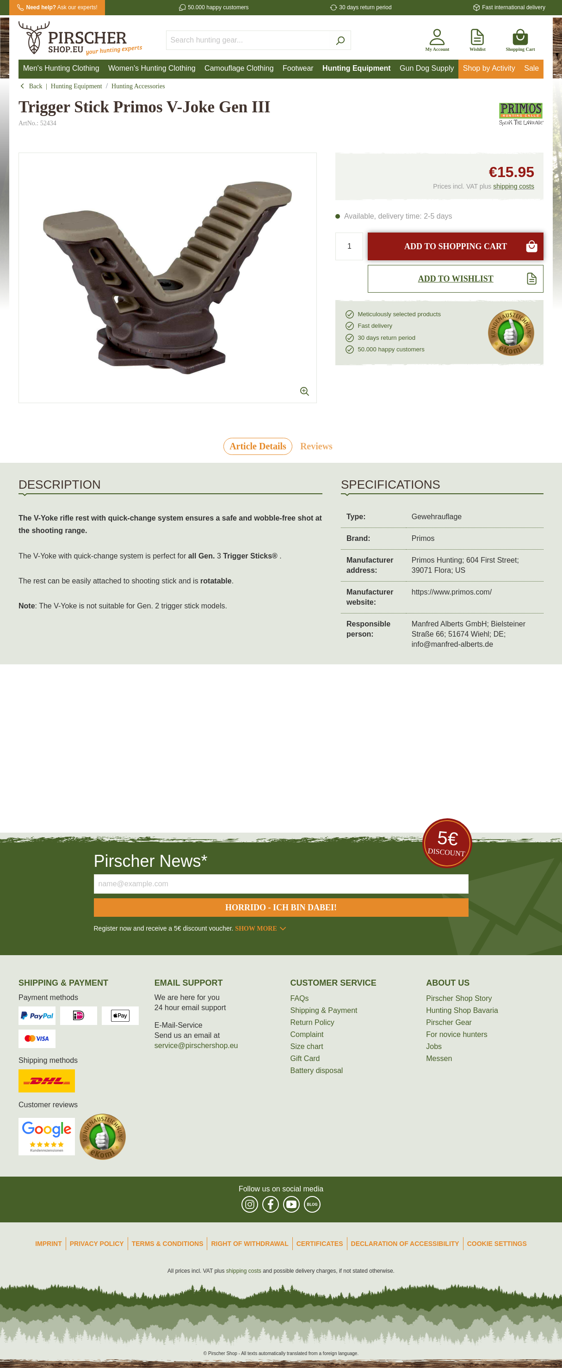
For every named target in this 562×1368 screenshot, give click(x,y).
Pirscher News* (151, 861)
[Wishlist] (477, 38)
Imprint (48, 1243)
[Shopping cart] (520, 38)
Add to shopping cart (471, 246)
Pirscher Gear (449, 1022)
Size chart (306, 1046)
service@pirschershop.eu (196, 1045)
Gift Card (305, 1058)
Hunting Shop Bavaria (462, 1010)
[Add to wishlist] (455, 279)
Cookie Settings (497, 1243)
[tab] (257, 446)
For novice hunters (457, 1034)
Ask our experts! (62, 7)
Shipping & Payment (324, 1010)
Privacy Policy (97, 1243)
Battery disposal (316, 1070)
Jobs (434, 1046)
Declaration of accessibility (405, 1243)
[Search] (340, 40)
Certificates (319, 1243)
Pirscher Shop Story (459, 998)
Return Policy (312, 1022)
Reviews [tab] (316, 446)
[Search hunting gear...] (248, 40)
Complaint (307, 1034)
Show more (261, 928)
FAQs (299, 998)
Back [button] (33, 86)
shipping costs (513, 186)
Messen (439, 1058)
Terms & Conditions (168, 1243)
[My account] (437, 38)
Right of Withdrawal (249, 1243)
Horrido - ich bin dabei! (281, 907)
